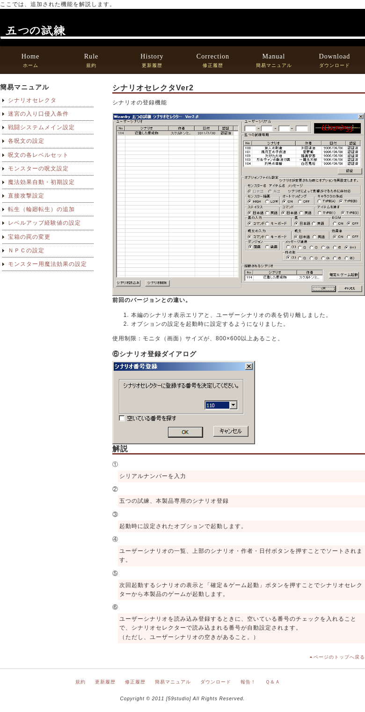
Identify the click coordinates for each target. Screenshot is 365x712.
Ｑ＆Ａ (272, 681)
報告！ (248, 681)
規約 (91, 60)
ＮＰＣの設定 (26, 250)
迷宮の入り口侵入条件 (38, 113)
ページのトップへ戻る (339, 657)
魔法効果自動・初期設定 (41, 182)
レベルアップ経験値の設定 (44, 223)
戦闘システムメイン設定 (41, 127)
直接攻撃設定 (26, 195)
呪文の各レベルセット (38, 155)
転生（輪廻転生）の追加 (41, 209)
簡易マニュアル (274, 60)
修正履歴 (213, 60)
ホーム (30, 60)
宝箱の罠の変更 (29, 237)
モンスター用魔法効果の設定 (47, 264)
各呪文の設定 (26, 141)
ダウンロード (334, 60)
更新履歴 (151, 60)
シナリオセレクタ (32, 100)
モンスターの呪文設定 (38, 168)
